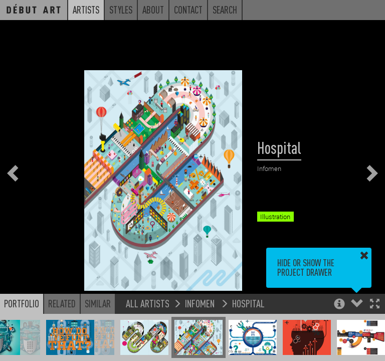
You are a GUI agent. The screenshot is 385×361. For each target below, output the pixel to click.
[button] (374, 304)
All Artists (147, 303)
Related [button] (62, 303)
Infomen (201, 303)
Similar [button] (98, 303)
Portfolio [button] (21, 303)
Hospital (248, 303)
